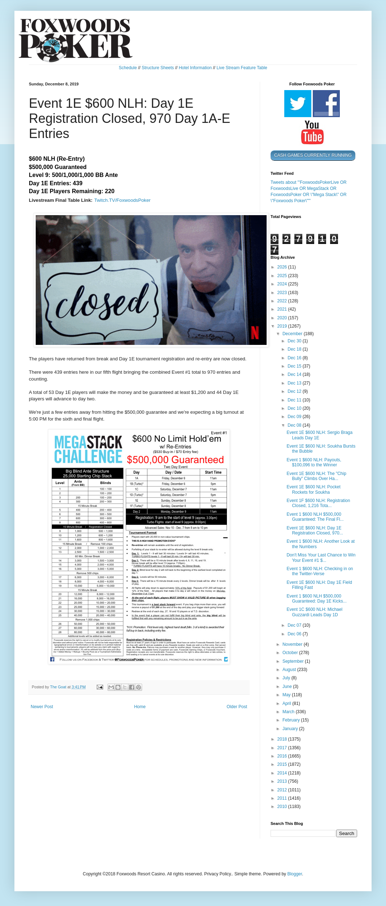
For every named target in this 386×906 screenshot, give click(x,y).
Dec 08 (295, 425)
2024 (282, 284)
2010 (282, 806)
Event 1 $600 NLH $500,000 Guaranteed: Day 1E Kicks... (316, 599)
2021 (282, 309)
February (291, 720)
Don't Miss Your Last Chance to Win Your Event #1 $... (320, 557)
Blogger (294, 873)
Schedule (128, 67)
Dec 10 (295, 408)
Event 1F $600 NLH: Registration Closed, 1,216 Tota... (318, 503)
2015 (282, 764)
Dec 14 (295, 374)
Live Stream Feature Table (241, 67)
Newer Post (42, 706)
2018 (282, 739)
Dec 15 (295, 366)
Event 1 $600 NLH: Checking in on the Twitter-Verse (319, 571)
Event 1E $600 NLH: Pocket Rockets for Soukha (313, 489)
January (290, 728)
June (287, 686)
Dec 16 (295, 357)
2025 (282, 275)
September (293, 661)
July (286, 677)
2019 (282, 326)
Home (140, 706)
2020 (282, 317)
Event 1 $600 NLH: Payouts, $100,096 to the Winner (313, 462)
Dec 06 (295, 633)
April (287, 703)
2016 (282, 756)
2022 (282, 300)
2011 (282, 798)
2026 (282, 267)
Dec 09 (295, 416)
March (289, 711)
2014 (282, 773)
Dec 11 (295, 400)
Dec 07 (295, 625)
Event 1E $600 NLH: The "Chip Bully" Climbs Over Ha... (316, 476)
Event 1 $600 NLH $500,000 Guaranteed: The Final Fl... (314, 517)
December (293, 333)
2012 (282, 789)
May (287, 694)
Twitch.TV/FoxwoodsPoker (122, 200)
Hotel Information (195, 67)
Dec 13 (295, 383)
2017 (282, 747)
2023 (282, 292)
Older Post (237, 706)
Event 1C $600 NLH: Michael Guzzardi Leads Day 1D (314, 612)
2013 (282, 781)
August (289, 669)
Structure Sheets (158, 67)
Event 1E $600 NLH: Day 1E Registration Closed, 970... (314, 530)
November (293, 644)
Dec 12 (295, 391)
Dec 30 (295, 340)
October (290, 652)
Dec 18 (295, 349)
